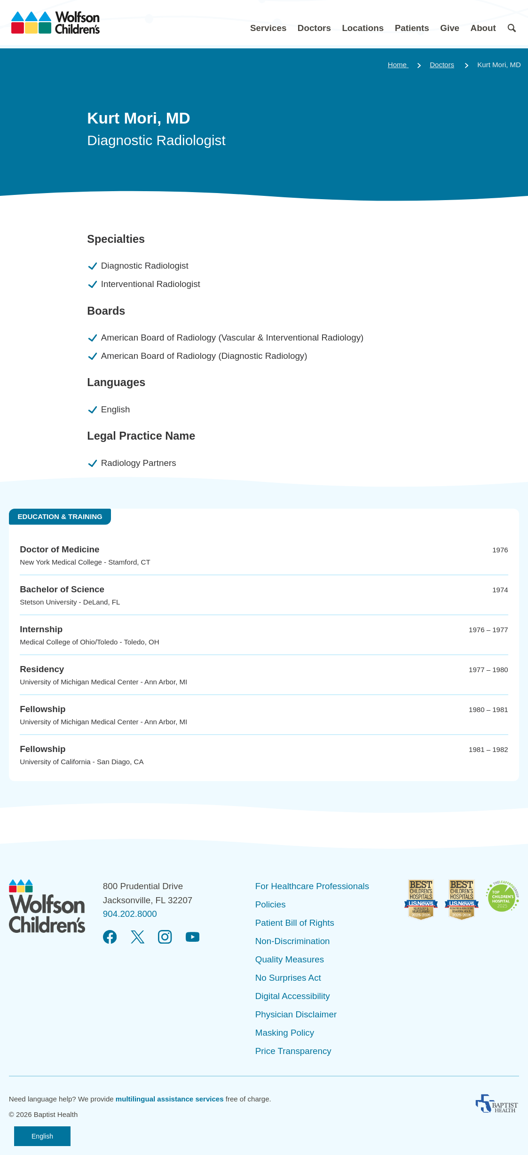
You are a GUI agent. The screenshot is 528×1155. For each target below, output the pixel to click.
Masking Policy (284, 1033)
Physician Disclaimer (296, 1014)
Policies (270, 904)
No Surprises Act (288, 978)
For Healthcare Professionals (312, 886)
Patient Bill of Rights (294, 923)
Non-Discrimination (292, 941)
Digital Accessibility (292, 996)
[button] (268, 22)
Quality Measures (289, 959)
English (42, 1136)
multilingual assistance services (170, 1099)
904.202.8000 (130, 914)
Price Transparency (293, 1051)
